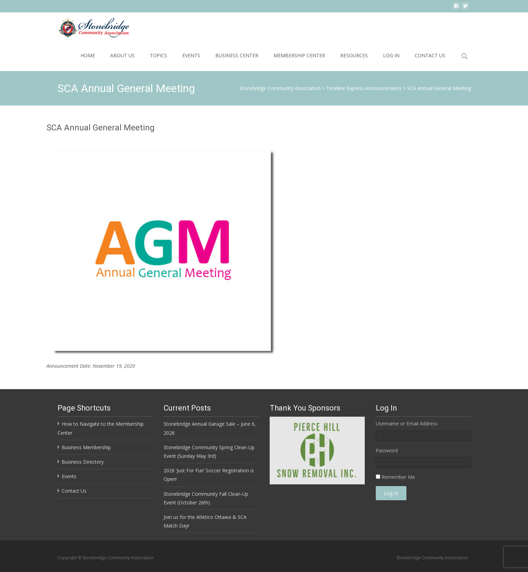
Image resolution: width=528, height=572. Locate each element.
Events (191, 55)
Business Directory (83, 461)
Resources (354, 55)
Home (88, 55)
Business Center (236, 55)
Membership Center (299, 55)
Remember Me (398, 477)
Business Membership (86, 447)
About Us (122, 55)
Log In (391, 55)
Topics (158, 55)
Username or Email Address (407, 423)
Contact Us (430, 55)
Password (387, 450)
